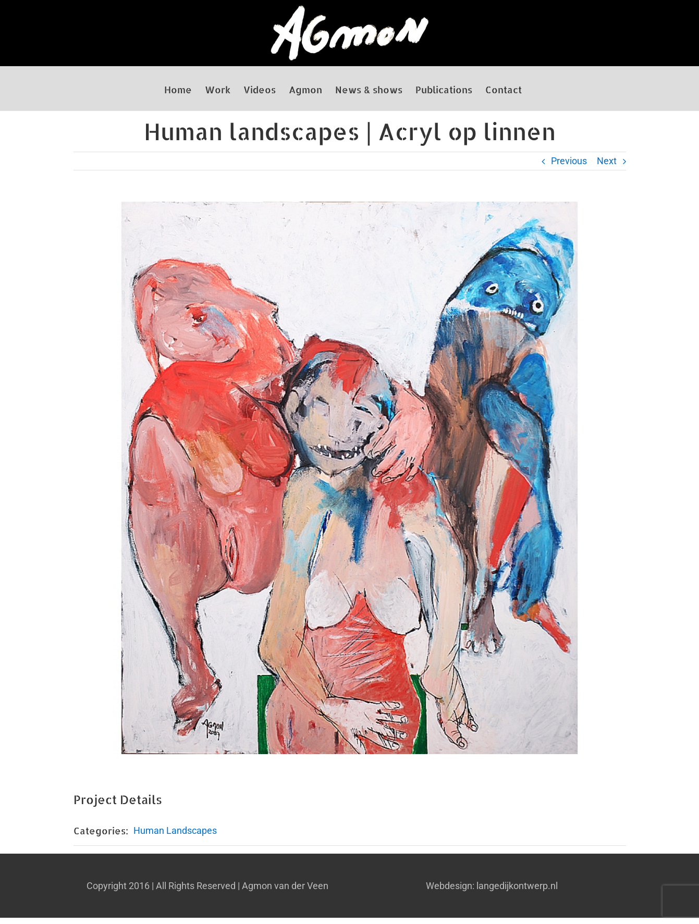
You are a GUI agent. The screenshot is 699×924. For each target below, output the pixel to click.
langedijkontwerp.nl (517, 885)
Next (607, 160)
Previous (569, 160)
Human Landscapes (175, 830)
